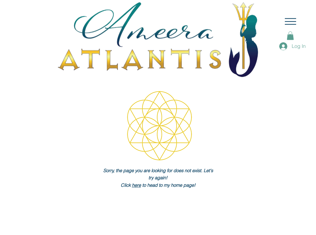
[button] (290, 21)
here (136, 185)
